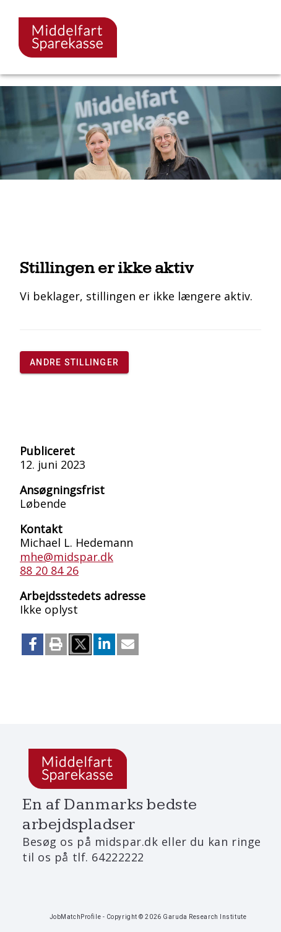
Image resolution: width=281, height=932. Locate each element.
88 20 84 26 (49, 570)
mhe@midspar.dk (66, 556)
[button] (32, 644)
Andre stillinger (74, 362)
